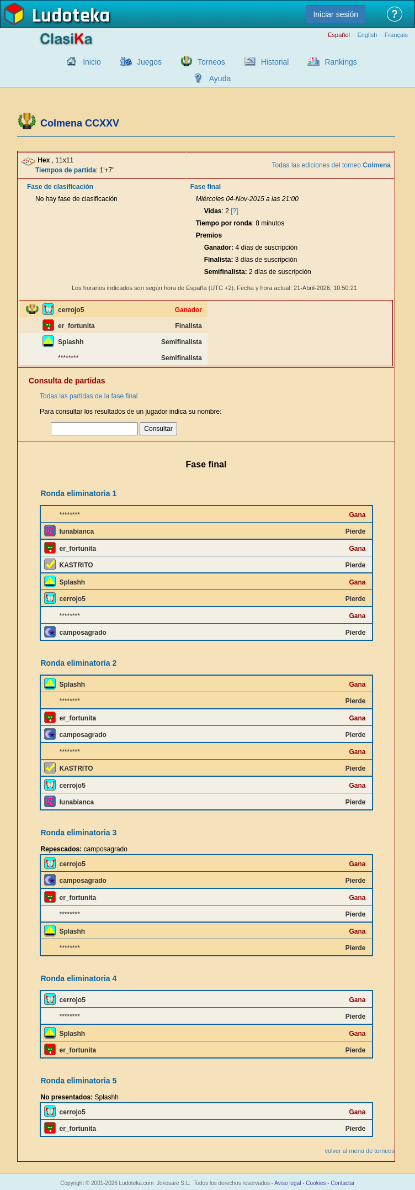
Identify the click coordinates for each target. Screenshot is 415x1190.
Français (396, 35)
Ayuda (220, 78)
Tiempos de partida (65, 170)
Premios (209, 235)
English (367, 35)
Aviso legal (287, 1183)
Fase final (205, 187)
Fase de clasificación (60, 187)
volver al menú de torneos (359, 1150)
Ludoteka (71, 16)
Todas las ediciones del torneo (331, 165)
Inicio (92, 61)
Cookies (316, 1183)
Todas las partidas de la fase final (88, 396)
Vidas (213, 211)
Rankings (340, 61)
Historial (275, 61)
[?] (234, 211)
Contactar (342, 1183)
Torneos (211, 61)
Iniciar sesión (335, 14)
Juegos (149, 61)
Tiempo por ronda (224, 223)
